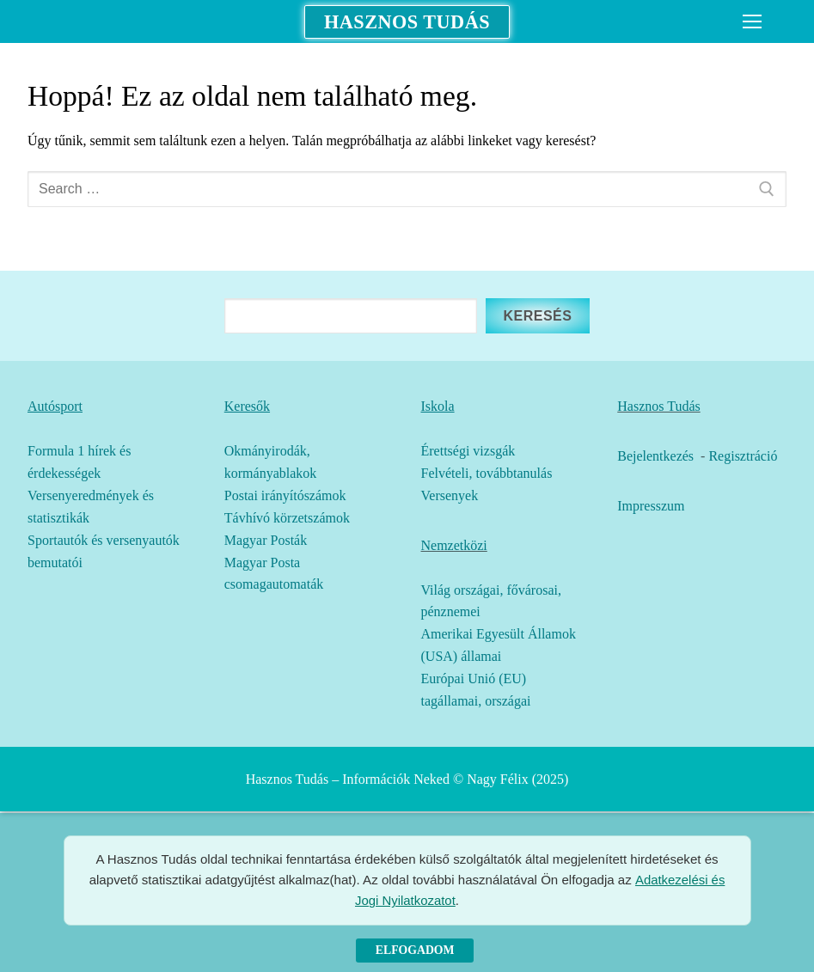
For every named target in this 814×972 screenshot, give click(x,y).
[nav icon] (752, 21)
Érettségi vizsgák (468, 450)
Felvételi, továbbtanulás (487, 473)
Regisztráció (742, 456)
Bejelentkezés (655, 456)
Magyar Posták (265, 540)
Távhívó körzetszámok (287, 517)
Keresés (537, 316)
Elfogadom (415, 950)
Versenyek (450, 495)
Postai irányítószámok (285, 495)
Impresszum (650, 505)
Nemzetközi (454, 545)
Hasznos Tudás (406, 21)
